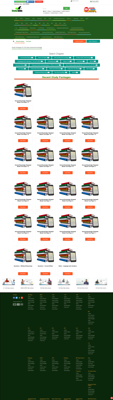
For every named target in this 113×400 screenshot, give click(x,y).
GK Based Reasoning (42, 72)
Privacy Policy (63, 398)
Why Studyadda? (35, 398)
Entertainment (53, 61)
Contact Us (15, 398)
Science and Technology (84, 57)
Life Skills (81, 61)
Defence (69, 18)
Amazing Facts (91, 396)
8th (39, 23)
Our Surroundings (61, 72)
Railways (27, 18)
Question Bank (31, 300)
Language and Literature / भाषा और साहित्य (30, 61)
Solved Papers (31, 309)
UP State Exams (51, 28)
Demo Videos (30, 2)
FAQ (40, 398)
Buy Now (23, 108)
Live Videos (39, 1)
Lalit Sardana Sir (44, 398)
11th (26, 23)
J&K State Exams (58, 37)
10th (31, 23)
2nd (64, 23)
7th (44, 23)
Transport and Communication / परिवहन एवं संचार (46, 65)
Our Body (22, 68)
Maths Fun (67, 61)
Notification (29, 398)
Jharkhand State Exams (77, 28)
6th (48, 23)
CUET (33, 18)
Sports (93, 61)
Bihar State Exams (35, 32)
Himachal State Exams (84, 32)
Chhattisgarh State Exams (21, 32)
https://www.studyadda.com (28, 396)
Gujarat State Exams (60, 32)
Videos (48, 11)
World (75, 72)
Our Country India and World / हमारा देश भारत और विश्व (82, 65)
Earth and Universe (37, 68)
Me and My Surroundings (62, 57)
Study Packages (55, 11)
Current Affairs (21, 65)
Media (25, 398)
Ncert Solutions (31, 298)
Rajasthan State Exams (63, 28)
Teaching (75, 18)
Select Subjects (93, 41)
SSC (45, 18)
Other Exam (33, 28)
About (22, 398)
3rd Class (28, 41)
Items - (94, 1)
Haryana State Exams (47, 32)
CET (16, 18)
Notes (60, 13)
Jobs (19, 398)
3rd (60, 23)
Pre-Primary (41, 28)
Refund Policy (69, 398)
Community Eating (26, 57)
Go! (66, 8)
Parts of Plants (43, 57)
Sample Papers (54, 13)
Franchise (58, 398)
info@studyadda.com (17, 301)
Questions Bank (65, 396)
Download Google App (20, 1)
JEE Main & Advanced (59, 18)
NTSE (16, 23)
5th (52, 23)
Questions (46, 13)
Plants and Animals (56, 68)
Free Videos (97, 396)
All (44, 11)
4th (56, 23)
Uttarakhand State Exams (33, 37)
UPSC (21, 18)
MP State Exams (23, 28)
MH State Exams (72, 32)
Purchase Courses (52, 398)
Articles (86, 396)
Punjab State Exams (47, 37)
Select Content (79, 41)
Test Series (46, 396)
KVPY (81, 18)
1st (16, 28)
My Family (91, 68)
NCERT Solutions (65, 11)
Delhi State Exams (19, 37)
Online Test (30, 307)
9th (35, 23)
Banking (40, 18)
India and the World (74, 68)
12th (22, 23)
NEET (87, 18)
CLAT (50, 18)
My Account (74, 0)
